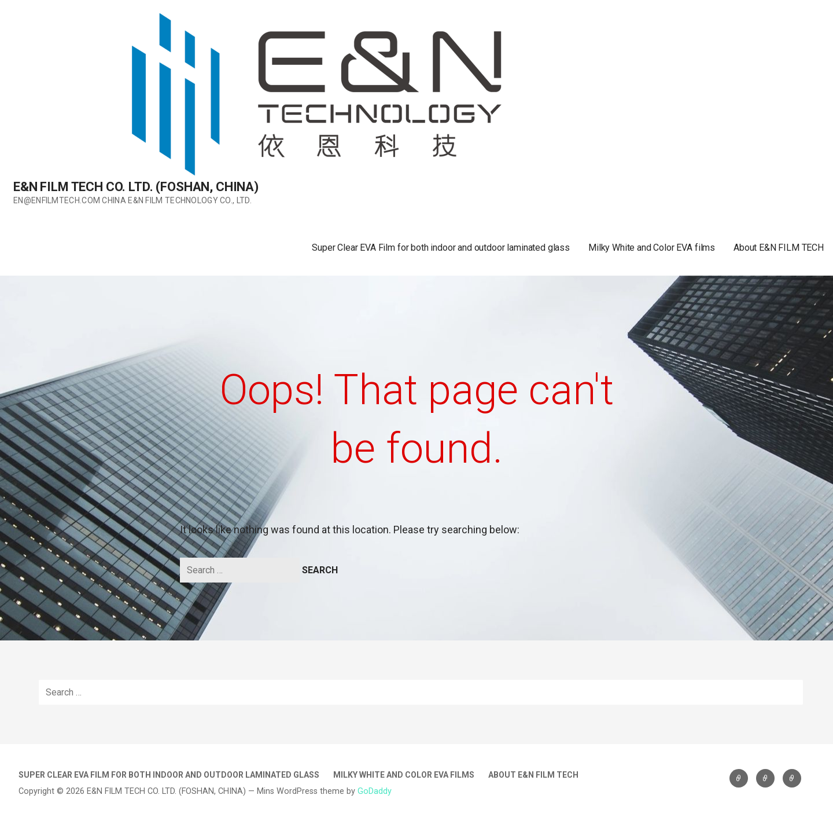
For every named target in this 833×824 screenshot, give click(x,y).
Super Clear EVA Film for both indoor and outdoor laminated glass (441, 247)
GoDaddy (374, 791)
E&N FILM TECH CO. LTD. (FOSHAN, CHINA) (136, 187)
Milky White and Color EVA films (651, 247)
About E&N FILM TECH (779, 247)
